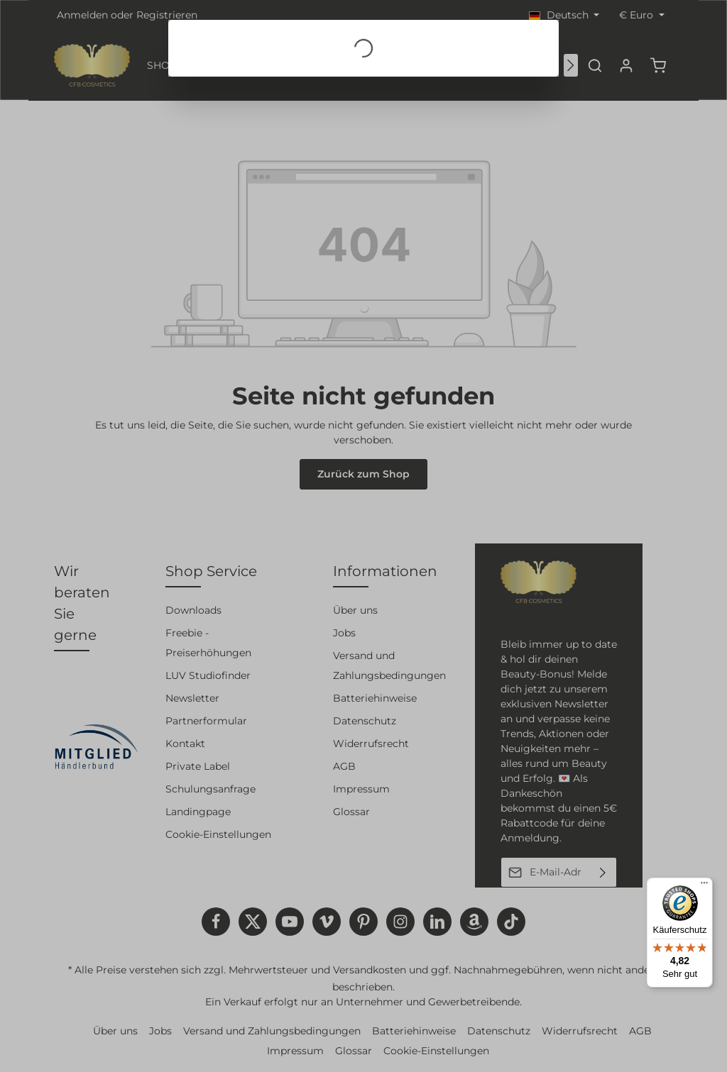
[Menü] (704, 886)
